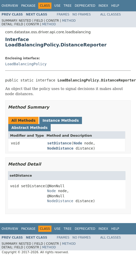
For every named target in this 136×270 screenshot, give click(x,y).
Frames (63, 14)
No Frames (81, 14)
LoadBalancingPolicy (26, 64)
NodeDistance (60, 148)
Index (103, 5)
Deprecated (85, 5)
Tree (68, 5)
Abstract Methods (29, 128)
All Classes (110, 14)
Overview (10, 5)
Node (77, 143)
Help (115, 5)
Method (69, 20)
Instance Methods (60, 120)
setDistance (59, 143)
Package (28, 5)
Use (57, 5)
